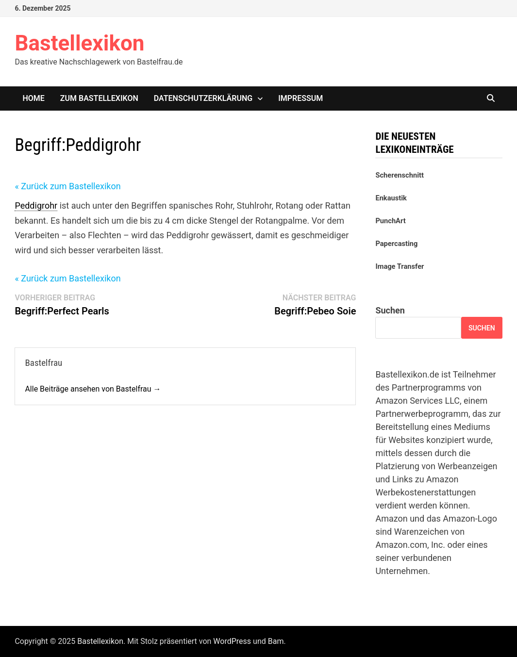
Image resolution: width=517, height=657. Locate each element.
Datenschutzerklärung (203, 98)
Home (33, 98)
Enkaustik (391, 198)
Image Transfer (399, 266)
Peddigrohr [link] (36, 205)
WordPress (232, 641)
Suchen (389, 310)
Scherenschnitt (399, 175)
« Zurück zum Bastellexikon (67, 186)
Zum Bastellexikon (99, 98)
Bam (276, 641)
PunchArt (390, 220)
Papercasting (396, 243)
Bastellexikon (79, 43)
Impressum (300, 98)
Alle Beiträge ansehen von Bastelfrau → (93, 389)
